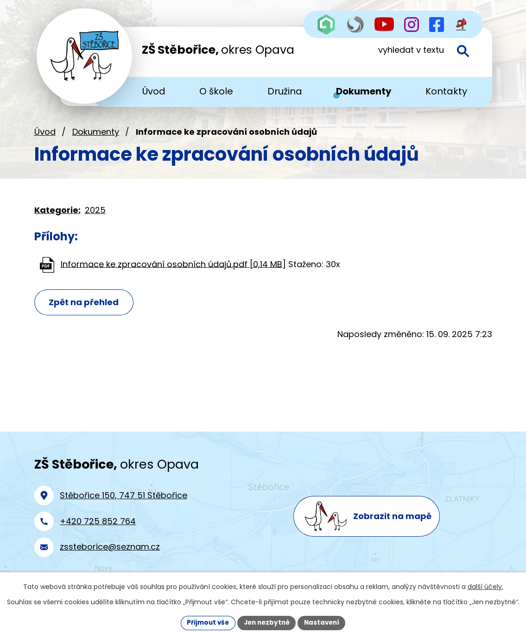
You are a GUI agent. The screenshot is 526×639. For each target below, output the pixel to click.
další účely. (485, 586)
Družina (284, 91)
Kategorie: (57, 215)
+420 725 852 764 (98, 526)
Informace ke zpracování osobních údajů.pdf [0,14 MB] (173, 269)
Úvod (45, 137)
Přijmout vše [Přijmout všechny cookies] (206, 622)
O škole (216, 91)
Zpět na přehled (86, 307)
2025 (95, 215)
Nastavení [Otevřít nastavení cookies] (324, 622)
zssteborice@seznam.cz (110, 552)
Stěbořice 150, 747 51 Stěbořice (123, 500)
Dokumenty (95, 137)
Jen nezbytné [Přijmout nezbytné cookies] (266, 622)
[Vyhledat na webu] (419, 54)
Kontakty (446, 91)
